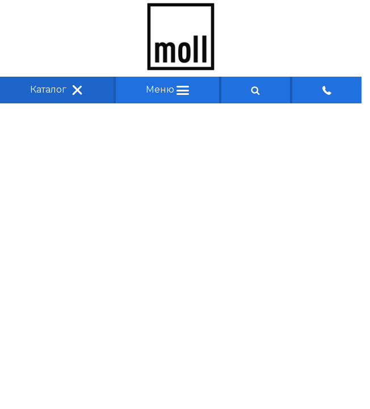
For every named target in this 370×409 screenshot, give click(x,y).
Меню (167, 89)
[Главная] (181, 67)
